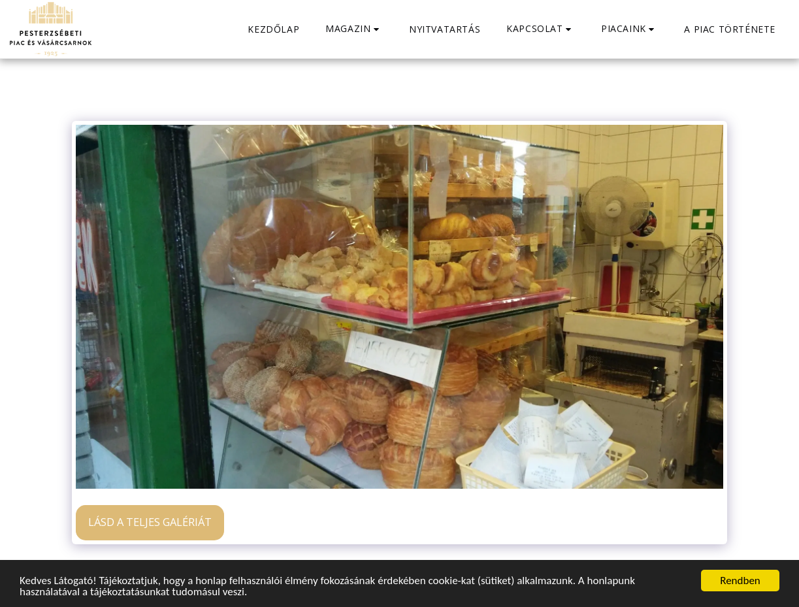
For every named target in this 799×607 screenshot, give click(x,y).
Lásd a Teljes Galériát (150, 521)
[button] (354, 29)
